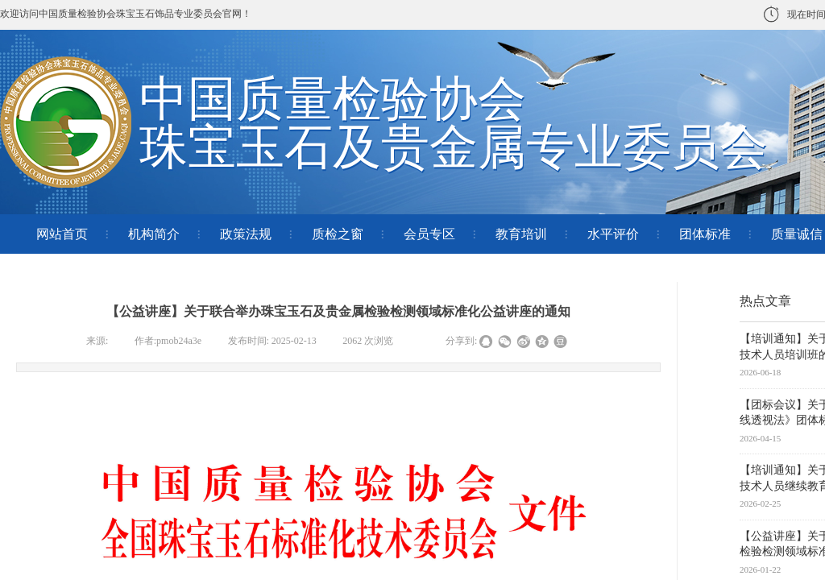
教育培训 (521, 234)
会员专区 (429, 234)
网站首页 (62, 234)
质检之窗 (337, 234)
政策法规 (246, 234)
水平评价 (613, 234)
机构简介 (154, 234)
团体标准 (705, 234)
